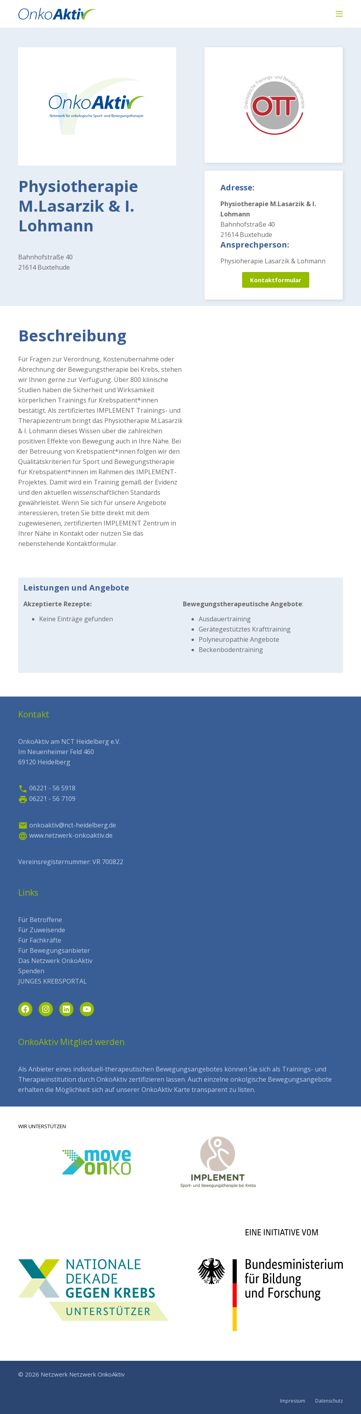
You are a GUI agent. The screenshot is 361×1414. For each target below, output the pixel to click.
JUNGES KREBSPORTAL (52, 981)
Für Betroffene (40, 919)
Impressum (292, 1401)
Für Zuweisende (41, 930)
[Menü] (339, 13)
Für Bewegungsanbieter (54, 950)
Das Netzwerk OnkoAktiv (55, 960)
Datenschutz (329, 1401)
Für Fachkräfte (39, 940)
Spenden (31, 971)
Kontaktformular (275, 280)
